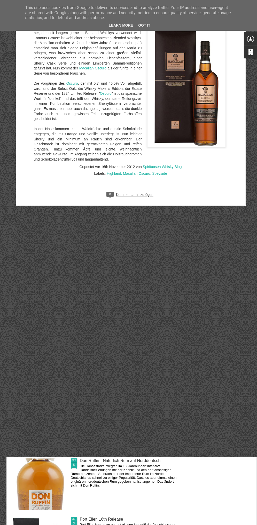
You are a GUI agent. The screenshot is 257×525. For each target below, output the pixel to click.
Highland (114, 100)
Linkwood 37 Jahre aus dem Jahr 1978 (115, 343)
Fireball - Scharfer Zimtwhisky (107, 402)
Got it (144, 25)
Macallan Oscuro (136, 100)
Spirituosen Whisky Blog (162, 93)
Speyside (159, 100)
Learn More (121, 25)
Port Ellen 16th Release (101, 519)
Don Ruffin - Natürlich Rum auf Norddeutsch (120, 460)
